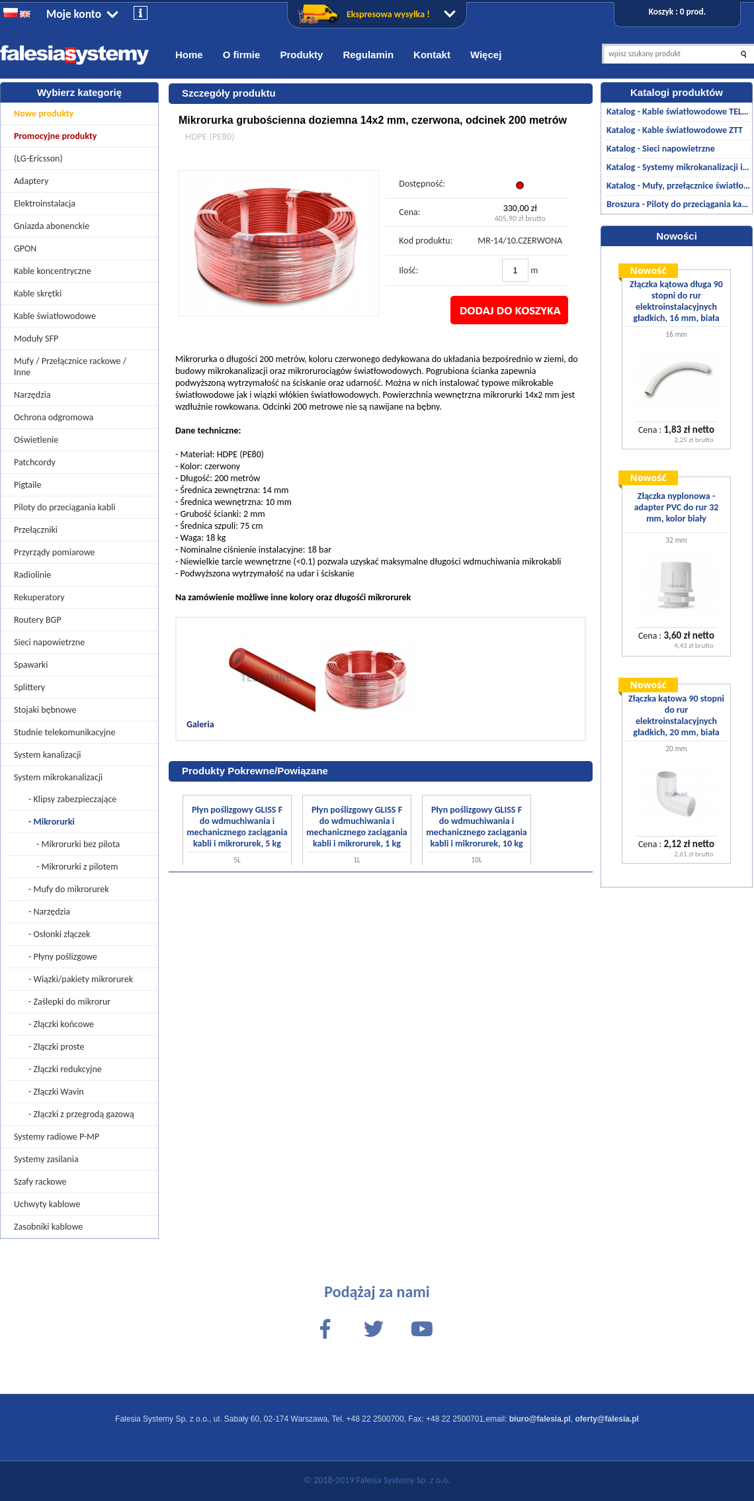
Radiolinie (32, 574)
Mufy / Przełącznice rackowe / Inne (70, 366)
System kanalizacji (47, 754)
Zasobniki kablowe (48, 1226)
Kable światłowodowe (55, 316)
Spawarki (31, 664)
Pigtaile (27, 484)
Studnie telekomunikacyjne (64, 732)
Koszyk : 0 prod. (677, 11)
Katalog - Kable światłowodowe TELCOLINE (678, 111)
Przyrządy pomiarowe (54, 552)
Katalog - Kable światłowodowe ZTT (675, 130)
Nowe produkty (43, 113)
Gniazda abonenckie (51, 226)
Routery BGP (38, 619)
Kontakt (431, 54)
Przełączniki (36, 529)
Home (189, 54)
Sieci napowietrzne (49, 642)
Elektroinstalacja (44, 203)
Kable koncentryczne (52, 271)
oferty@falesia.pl (607, 1419)
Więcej (485, 54)
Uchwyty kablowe (47, 1204)
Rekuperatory (39, 597)
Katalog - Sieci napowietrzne (661, 148)
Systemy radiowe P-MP (56, 1136)
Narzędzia (32, 394)
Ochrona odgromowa (53, 417)
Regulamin (368, 54)
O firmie (242, 54)
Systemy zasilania (46, 1159)
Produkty (301, 54)
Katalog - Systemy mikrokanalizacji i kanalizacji (678, 167)
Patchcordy (35, 462)
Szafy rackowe (40, 1181)
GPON (25, 248)
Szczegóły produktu (229, 93)
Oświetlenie (36, 439)
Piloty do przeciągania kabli (64, 507)
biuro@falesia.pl (540, 1419)
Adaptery (31, 181)
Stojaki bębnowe (45, 709)
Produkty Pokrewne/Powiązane (255, 770)
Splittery (29, 687)
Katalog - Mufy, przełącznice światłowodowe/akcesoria (678, 185)
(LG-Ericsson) (38, 158)
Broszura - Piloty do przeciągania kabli (678, 204)
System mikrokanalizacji (58, 777)
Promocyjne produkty (55, 136)
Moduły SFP (36, 338)
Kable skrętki (38, 293)
